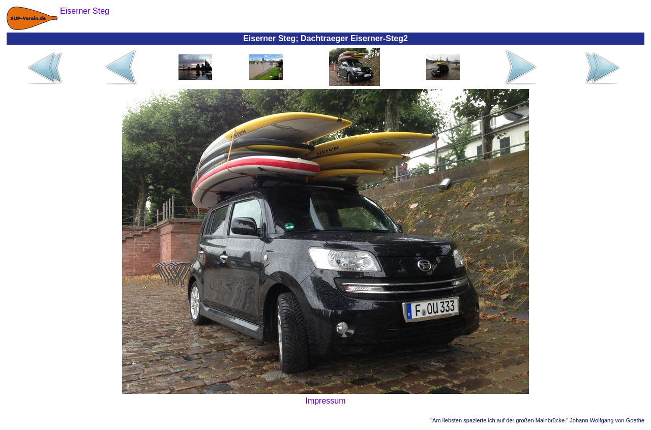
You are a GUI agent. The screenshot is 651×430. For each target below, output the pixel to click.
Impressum (325, 400)
